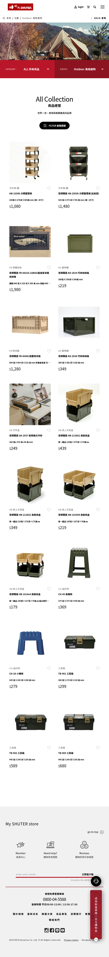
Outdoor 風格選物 (32, 18)
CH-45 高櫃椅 (65, 594)
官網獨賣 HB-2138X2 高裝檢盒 (73, 435)
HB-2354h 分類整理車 (20, 193)
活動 (16, 18)
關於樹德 (18, 914)
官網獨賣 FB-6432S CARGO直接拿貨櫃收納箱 (29, 274)
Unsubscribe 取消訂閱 (82, 880)
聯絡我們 (54, 919)
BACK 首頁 (98, 18)
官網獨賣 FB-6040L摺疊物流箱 (25, 356)
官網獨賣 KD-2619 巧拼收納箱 (73, 272)
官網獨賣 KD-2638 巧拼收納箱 (73, 356)
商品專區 (61, 914)
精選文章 (47, 914)
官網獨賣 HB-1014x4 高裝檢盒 (25, 594)
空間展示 (76, 914)
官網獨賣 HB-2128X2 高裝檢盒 (25, 514)
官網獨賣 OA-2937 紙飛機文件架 (25, 435)
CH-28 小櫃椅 (16, 673)
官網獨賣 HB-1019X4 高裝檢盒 (73, 514)
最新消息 (32, 914)
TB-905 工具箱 (65, 753)
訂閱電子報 (87, 874)
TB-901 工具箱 (65, 673)
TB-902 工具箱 (16, 753)
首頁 (9, 18)
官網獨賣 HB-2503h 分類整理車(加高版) (78, 193)
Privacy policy (71, 939)
